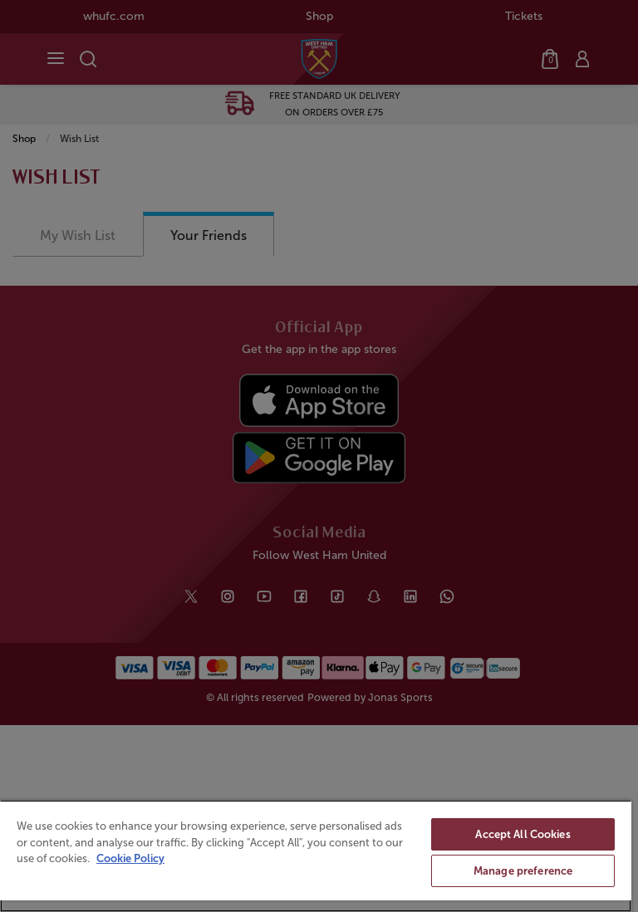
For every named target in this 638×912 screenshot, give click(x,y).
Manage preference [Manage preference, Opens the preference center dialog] (523, 871)
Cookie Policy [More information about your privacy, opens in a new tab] (130, 858)
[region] (315, 856)
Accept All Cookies (522, 834)
